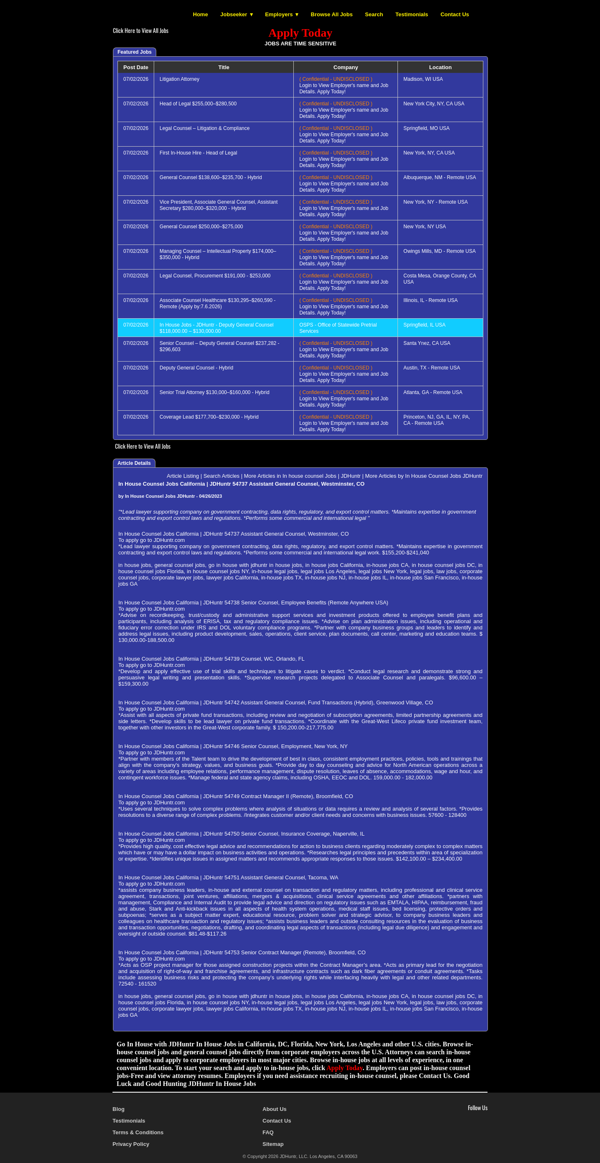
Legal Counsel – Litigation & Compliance (205, 128)
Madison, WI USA (423, 79)
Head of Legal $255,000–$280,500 (198, 104)
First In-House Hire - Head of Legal (198, 153)
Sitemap (273, 1144)
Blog (118, 1109)
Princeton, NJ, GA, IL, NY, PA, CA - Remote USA (436, 420)
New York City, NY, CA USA (433, 104)
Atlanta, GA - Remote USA (432, 392)
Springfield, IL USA (424, 325)
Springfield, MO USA (426, 128)
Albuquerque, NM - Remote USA (439, 177)
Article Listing (183, 476)
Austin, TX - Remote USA (431, 368)
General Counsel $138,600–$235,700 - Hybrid (211, 177)
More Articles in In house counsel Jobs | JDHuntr (302, 476)
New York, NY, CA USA (429, 153)
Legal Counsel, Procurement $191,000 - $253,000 (215, 276)
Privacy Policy (130, 1144)
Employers (278, 14)
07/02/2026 (135, 79)
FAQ (268, 1132)
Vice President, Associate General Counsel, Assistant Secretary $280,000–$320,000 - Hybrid (219, 205)
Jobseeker (233, 14)
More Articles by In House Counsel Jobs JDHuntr (423, 476)
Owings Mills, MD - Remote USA (439, 251)
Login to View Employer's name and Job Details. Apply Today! (343, 85)
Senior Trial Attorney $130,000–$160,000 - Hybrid (215, 392)
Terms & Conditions (138, 1132)
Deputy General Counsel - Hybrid (196, 368)
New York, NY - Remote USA (435, 202)
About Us (274, 1109)
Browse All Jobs (332, 14)
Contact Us (454, 14)
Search (374, 14)
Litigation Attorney (179, 79)
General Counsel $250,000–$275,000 (201, 227)
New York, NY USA (424, 227)
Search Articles (221, 476)
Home (200, 14)
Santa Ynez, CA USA (426, 343)
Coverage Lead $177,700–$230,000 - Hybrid (209, 417)
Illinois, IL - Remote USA (430, 300)
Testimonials (411, 14)
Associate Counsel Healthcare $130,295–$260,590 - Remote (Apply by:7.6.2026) (217, 303)
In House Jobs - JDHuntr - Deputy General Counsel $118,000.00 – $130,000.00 (216, 328)
